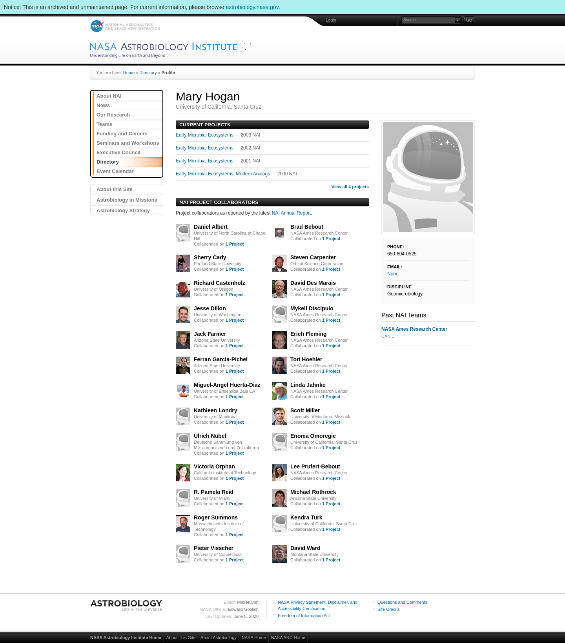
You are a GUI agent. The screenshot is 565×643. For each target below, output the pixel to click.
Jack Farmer (210, 334)
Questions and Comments (402, 602)
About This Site (180, 637)
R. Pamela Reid (213, 492)
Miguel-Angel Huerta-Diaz (227, 385)
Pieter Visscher (213, 548)
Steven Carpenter (313, 257)
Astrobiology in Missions (127, 200)
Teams (104, 124)
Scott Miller (305, 410)
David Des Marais (313, 283)
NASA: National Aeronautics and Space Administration (125, 26)
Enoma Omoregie (313, 436)
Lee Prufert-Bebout (315, 466)
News (103, 105)
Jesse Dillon (210, 308)
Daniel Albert (211, 227)
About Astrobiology (218, 637)
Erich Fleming (308, 334)
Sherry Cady (210, 257)
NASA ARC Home (288, 637)
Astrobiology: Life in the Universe (126, 605)
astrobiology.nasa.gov (252, 7)
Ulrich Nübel (210, 436)
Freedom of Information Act (304, 615)
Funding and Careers (122, 134)
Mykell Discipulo (312, 308)
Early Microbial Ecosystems (205, 135)
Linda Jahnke (307, 385)
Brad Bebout (306, 227)
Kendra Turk (306, 517)
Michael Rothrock (313, 492)
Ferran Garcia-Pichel (221, 359)
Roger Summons (216, 517)
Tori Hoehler (306, 359)
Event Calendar (115, 171)
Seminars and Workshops (128, 143)
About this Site (115, 189)
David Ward (305, 548)
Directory (148, 72)
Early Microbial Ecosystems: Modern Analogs (223, 174)
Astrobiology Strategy (123, 210)
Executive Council (118, 152)
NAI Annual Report (291, 213)
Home (129, 72)
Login (331, 20)
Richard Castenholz (219, 283)
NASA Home (254, 637)
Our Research (113, 115)
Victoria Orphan (214, 466)
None (393, 274)
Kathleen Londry (215, 410)
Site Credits (388, 609)
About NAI (109, 96)
